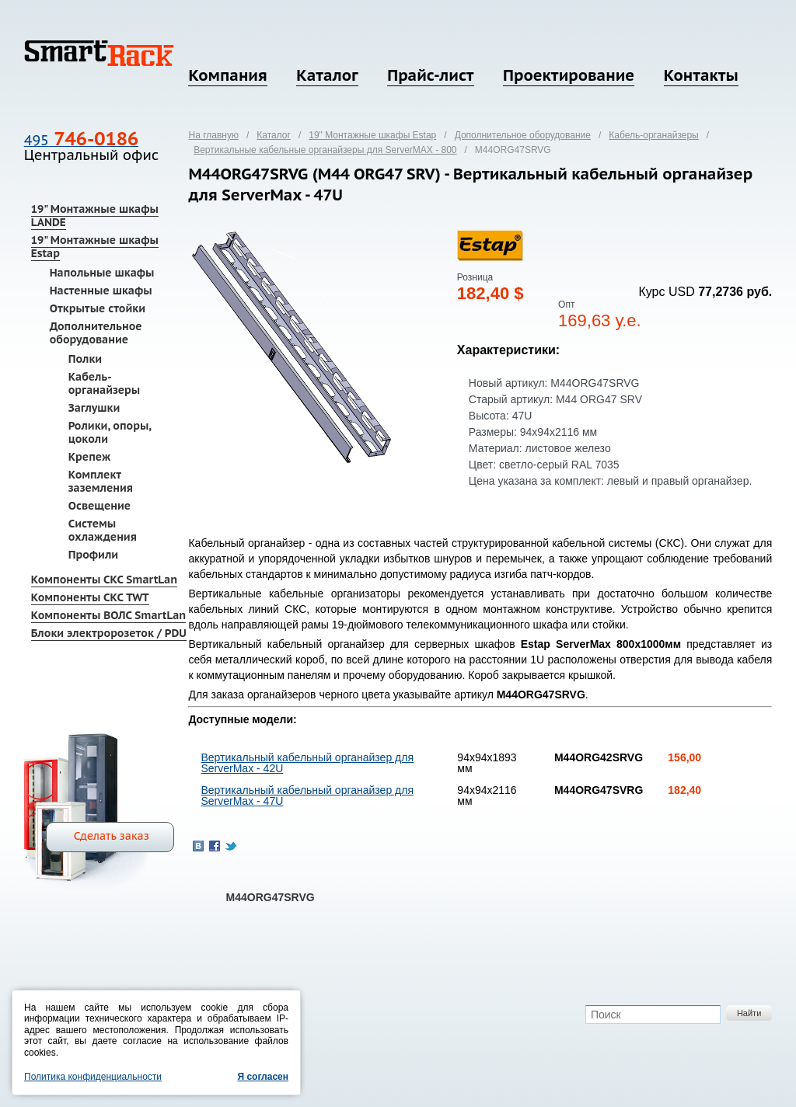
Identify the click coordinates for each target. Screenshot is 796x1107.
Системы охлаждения (102, 530)
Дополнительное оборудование (96, 332)
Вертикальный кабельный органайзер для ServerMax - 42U (307, 763)
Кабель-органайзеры (104, 383)
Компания (227, 75)
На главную (213, 135)
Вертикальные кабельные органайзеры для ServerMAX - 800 (325, 149)
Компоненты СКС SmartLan (104, 580)
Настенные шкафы (101, 291)
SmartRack (99, 53)
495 (81, 140)
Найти (749, 1013)
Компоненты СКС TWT (90, 597)
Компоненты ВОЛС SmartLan (109, 615)
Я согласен (262, 1076)
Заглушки (94, 408)
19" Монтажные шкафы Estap (95, 246)
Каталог (327, 75)
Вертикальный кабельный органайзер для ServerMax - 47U (307, 795)
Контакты (701, 75)
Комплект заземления (100, 481)
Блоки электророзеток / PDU (109, 633)
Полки (85, 359)
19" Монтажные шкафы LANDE (95, 215)
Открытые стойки (97, 308)
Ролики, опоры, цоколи (110, 432)
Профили (93, 555)
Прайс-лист (430, 75)
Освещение (99, 506)
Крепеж (89, 457)
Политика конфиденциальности (93, 1076)
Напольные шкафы (102, 273)
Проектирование (568, 75)
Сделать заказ (111, 836)
